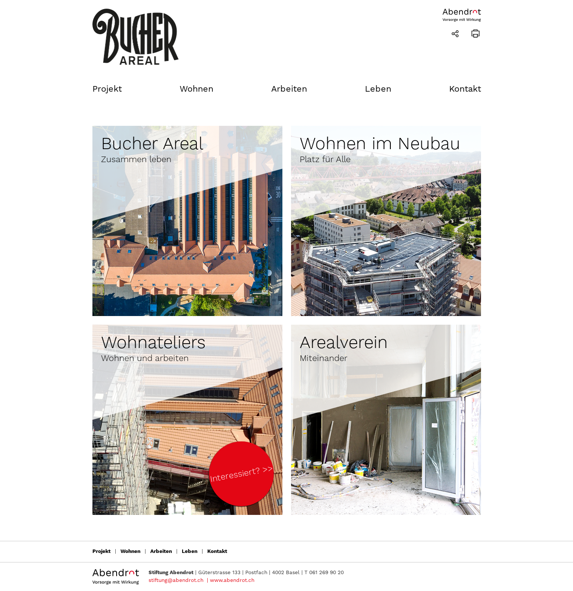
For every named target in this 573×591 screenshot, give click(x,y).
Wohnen (196, 89)
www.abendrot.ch (232, 580)
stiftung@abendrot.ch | (178, 580)
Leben (378, 89)
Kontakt (465, 89)
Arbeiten (289, 89)
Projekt (107, 89)
